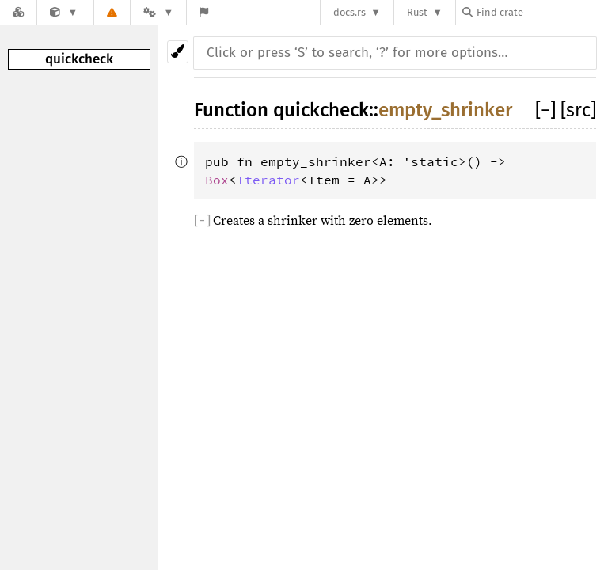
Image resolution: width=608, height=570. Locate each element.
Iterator (268, 180)
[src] (578, 110)
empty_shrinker (445, 110)
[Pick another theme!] (177, 51)
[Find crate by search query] (541, 12)
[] (547, 110)
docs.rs (349, 12)
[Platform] (158, 12)
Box (217, 180)
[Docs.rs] (18, 12)
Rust (417, 12)
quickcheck (79, 59)
